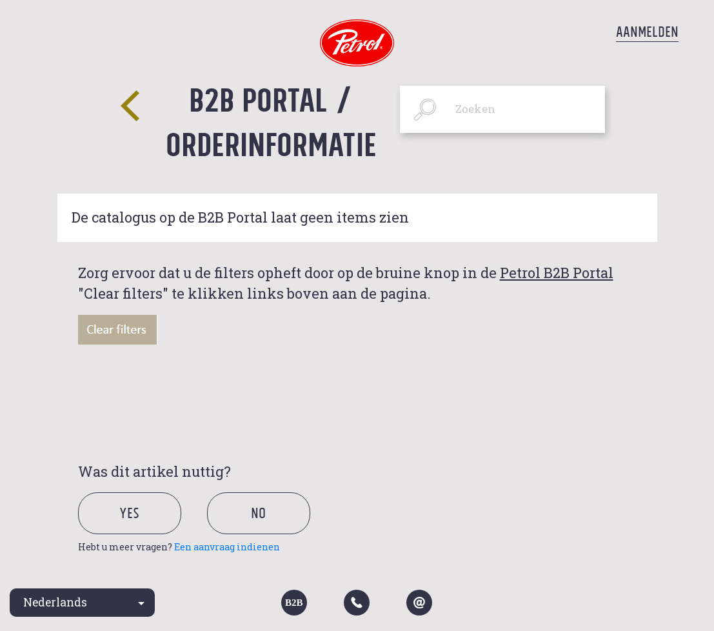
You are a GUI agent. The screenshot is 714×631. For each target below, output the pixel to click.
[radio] (141, 528)
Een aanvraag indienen (227, 547)
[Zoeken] (503, 109)
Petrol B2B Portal (556, 272)
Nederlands (55, 602)
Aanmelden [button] (647, 31)
